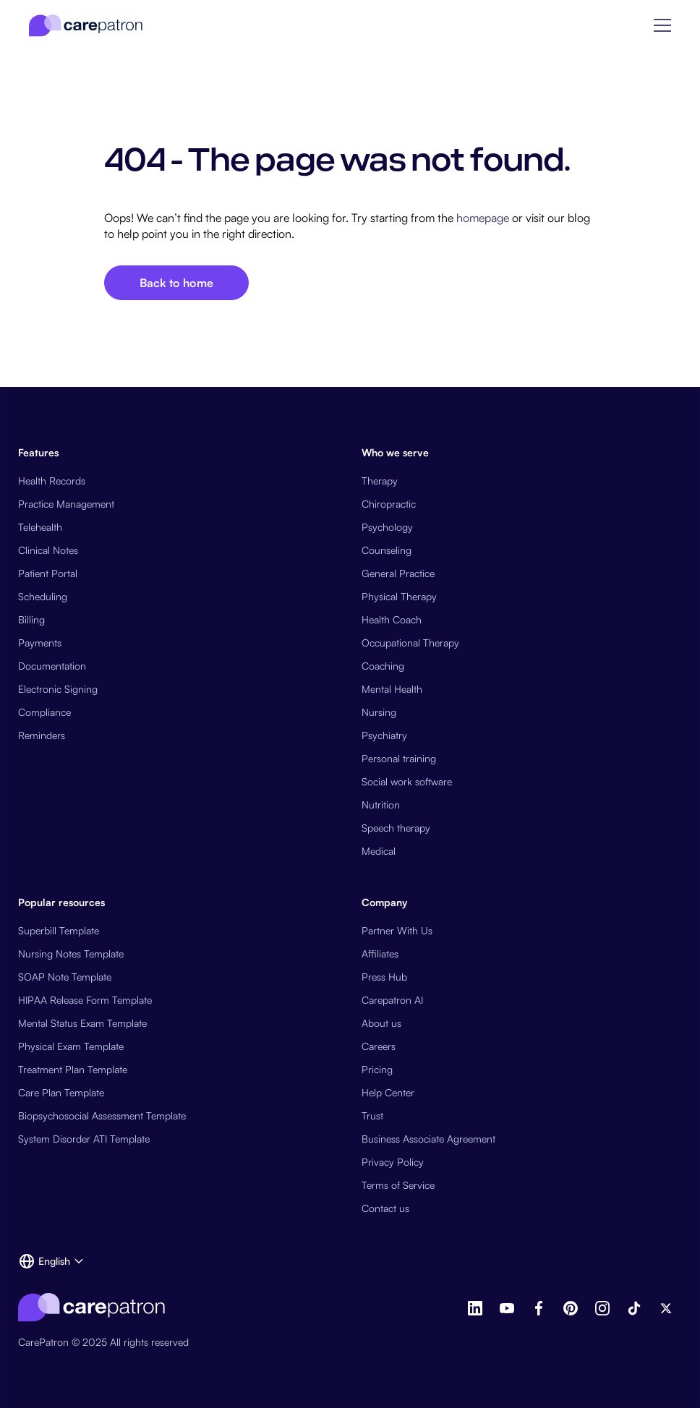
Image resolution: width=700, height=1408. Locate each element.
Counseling (386, 550)
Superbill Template (58, 930)
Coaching (383, 666)
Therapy (380, 480)
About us (381, 1023)
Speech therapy (396, 828)
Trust (372, 1115)
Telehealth (40, 527)
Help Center (388, 1092)
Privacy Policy (393, 1162)
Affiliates (380, 953)
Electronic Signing (58, 689)
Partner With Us (397, 930)
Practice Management (66, 504)
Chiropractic (389, 504)
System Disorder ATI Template (84, 1138)
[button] (662, 25)
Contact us (385, 1208)
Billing (31, 619)
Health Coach (392, 619)
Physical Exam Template (71, 1046)
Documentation (52, 666)
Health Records (51, 480)
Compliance (44, 712)
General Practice (398, 573)
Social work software (407, 781)
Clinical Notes (48, 550)
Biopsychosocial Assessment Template (102, 1115)
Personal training (399, 758)
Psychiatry (384, 735)
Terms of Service (398, 1185)
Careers (379, 1046)
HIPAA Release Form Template (85, 1000)
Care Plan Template (61, 1092)
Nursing (379, 712)
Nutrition (381, 804)
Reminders (41, 735)
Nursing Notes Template (71, 953)
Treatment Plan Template (72, 1069)
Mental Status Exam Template (82, 1023)
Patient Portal (47, 573)
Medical (379, 851)
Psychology (387, 527)
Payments (39, 642)
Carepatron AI (392, 1000)
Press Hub (384, 976)
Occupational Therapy (410, 642)
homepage (481, 217)
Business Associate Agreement (428, 1138)
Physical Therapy (399, 596)
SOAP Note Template (64, 976)
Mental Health (392, 689)
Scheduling (42, 596)
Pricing (377, 1069)
